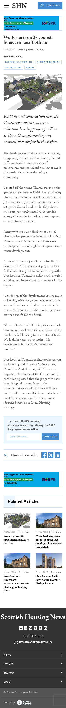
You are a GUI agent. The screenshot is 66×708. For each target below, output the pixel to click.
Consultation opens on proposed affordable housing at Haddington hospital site (49, 542)
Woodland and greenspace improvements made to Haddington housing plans (16, 583)
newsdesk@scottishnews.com (35, 642)
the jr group (13, 67)
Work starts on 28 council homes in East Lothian (16, 540)
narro (30, 67)
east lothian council (18, 62)
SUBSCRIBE (50, 5)
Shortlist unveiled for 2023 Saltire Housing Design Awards (48, 580)
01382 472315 (35, 636)
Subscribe (50, 436)
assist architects (48, 62)
